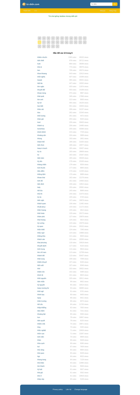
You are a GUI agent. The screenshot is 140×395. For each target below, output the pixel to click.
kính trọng (41, 249)
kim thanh (40, 366)
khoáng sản (41, 135)
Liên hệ (68, 389)
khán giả (40, 119)
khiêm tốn (41, 272)
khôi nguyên (41, 278)
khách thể (40, 142)
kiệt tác (40, 83)
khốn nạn (40, 333)
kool (38, 122)
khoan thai (41, 177)
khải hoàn (41, 213)
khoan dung (41, 93)
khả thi (39, 194)
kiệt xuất (40, 265)
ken (38, 70)
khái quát (40, 96)
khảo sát (40, 109)
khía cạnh (40, 343)
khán (39, 340)
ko (38, 155)
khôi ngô (40, 291)
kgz (38, 356)
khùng (39, 138)
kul (38, 346)
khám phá (41, 216)
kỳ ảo (39, 197)
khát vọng (41, 259)
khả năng (40, 350)
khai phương (42, 242)
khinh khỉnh (41, 132)
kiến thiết (40, 60)
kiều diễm (40, 171)
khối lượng (41, 116)
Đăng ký (102, 11)
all (39, 38)
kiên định (40, 184)
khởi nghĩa (41, 77)
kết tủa (39, 190)
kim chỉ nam (41, 252)
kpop (39, 298)
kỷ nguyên (41, 285)
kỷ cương (40, 223)
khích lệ (40, 275)
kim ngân (40, 86)
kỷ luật (39, 369)
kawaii (39, 80)
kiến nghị (40, 200)
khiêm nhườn (42, 57)
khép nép (40, 379)
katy (38, 187)
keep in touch (42, 148)
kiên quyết (41, 320)
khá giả (40, 372)
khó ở (39, 376)
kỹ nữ (39, 103)
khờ (38, 268)
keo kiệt (40, 106)
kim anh (40, 99)
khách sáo (41, 239)
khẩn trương (41, 301)
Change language (80, 389)
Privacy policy (58, 389)
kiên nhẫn (41, 281)
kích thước (41, 168)
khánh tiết (40, 255)
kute (39, 64)
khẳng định (41, 174)
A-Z (36, 11)
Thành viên (26, 11)
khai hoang (41, 220)
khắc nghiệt (41, 330)
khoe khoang (42, 73)
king (38, 327)
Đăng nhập (112, 11)
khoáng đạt (41, 314)
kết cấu (40, 304)
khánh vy (40, 125)
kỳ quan (40, 226)
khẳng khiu (41, 236)
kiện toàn (40, 158)
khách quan (41, 203)
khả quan (40, 353)
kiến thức (40, 145)
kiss (38, 112)
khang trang (41, 359)
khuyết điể (41, 90)
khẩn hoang (41, 210)
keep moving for (43, 288)
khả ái (39, 67)
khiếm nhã (41, 324)
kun (38, 317)
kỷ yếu (39, 161)
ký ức (39, 151)
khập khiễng (41, 307)
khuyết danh (41, 246)
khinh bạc (40, 294)
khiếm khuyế (42, 262)
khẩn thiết (41, 229)
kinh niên (40, 337)
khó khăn (40, 363)
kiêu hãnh (40, 311)
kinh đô (40, 181)
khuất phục (41, 207)
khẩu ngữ (40, 233)
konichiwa (41, 129)
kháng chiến (41, 164)
